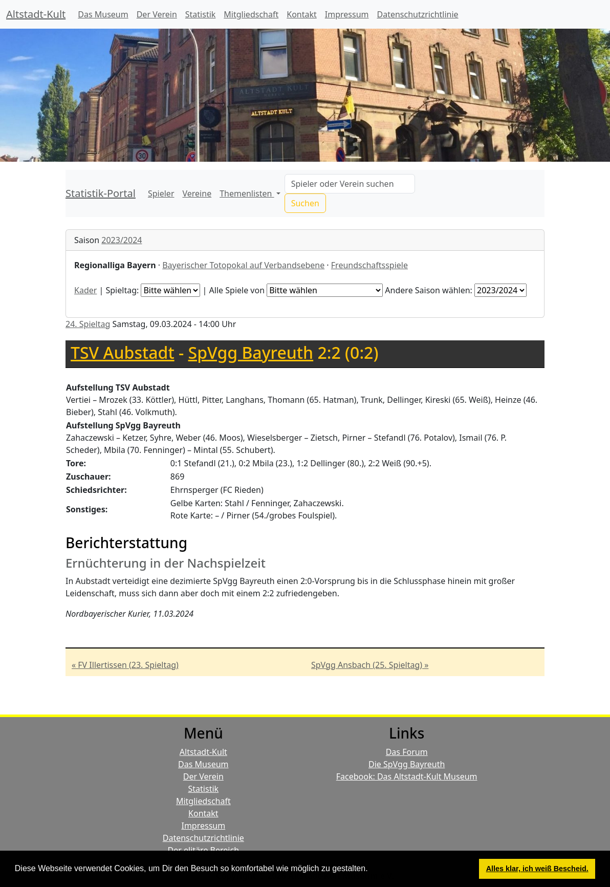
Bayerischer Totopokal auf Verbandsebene (243, 265)
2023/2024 (121, 240)
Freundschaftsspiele (369, 265)
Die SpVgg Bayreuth (406, 764)
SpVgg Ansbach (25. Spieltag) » (369, 664)
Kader (85, 290)
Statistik (200, 14)
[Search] (350, 183)
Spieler (161, 193)
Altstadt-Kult (36, 14)
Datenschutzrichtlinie (418, 14)
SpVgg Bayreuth (251, 352)
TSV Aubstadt (123, 352)
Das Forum (407, 752)
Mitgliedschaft (251, 14)
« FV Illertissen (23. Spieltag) (125, 664)
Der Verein (157, 14)
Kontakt (302, 14)
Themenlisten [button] (247, 193)
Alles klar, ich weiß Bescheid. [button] (537, 868)
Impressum (347, 14)
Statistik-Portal (101, 193)
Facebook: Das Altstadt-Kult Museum (406, 776)
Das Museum (103, 14)
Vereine (197, 193)
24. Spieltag (88, 324)
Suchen (305, 203)
